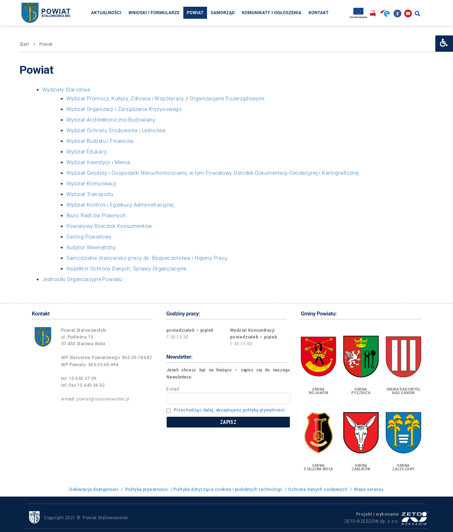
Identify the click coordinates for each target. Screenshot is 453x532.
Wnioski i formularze (154, 12)
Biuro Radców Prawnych (97, 215)
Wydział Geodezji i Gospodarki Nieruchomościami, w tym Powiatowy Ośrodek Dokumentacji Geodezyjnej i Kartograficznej (220, 172)
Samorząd (223, 12)
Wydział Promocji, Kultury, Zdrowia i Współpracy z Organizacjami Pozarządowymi (169, 98)
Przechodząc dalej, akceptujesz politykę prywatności (229, 409)
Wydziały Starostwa (68, 89)
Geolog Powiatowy (90, 236)
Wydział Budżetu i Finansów (101, 141)
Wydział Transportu (91, 194)
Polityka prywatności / (148, 489)
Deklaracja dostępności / (96, 489)
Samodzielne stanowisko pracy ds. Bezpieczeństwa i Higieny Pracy (152, 257)
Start (24, 44)
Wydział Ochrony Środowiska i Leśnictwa (118, 130)
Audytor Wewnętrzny (92, 247)
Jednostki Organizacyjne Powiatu (84, 279)
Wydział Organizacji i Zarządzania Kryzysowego (126, 109)
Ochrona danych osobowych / (320, 489)
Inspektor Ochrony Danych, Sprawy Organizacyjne (129, 268)
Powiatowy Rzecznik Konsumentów (111, 226)
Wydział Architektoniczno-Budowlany (113, 119)
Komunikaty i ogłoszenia (272, 12)
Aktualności (106, 12)
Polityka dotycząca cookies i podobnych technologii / (230, 489)
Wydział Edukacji (87, 151)
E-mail (172, 388)
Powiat (195, 12)
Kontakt (319, 12)
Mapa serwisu (369, 489)
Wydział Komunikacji (92, 183)
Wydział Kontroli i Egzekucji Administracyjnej (122, 204)
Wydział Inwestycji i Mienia (100, 162)
